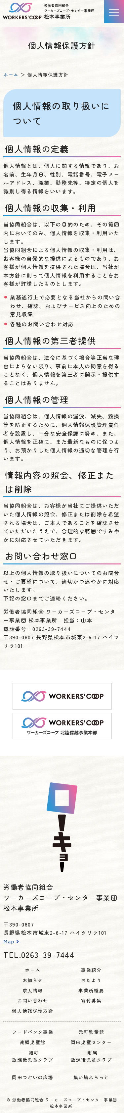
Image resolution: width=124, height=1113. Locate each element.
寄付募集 (91, 1000)
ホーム (11, 74)
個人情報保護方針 (32, 1010)
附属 (91, 1056)
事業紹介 (91, 970)
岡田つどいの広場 (32, 1077)
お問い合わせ (32, 1000)
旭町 (32, 1056)
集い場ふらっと (91, 1077)
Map (9, 941)
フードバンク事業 (32, 1032)
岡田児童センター (91, 1042)
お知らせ (32, 980)
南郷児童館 (33, 1042)
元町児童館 (91, 1032)
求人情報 (32, 990)
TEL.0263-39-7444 (39, 954)
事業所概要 (91, 990)
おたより (91, 980)
